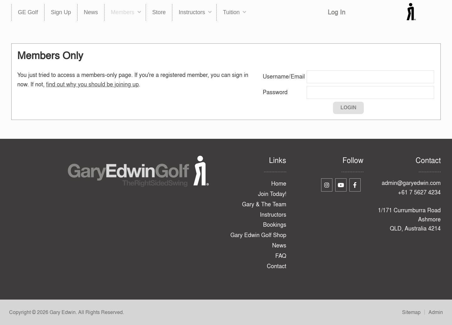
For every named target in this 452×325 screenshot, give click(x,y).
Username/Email (284, 76)
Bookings (274, 225)
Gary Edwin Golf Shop (258, 235)
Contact (276, 266)
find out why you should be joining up (92, 84)
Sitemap (411, 312)
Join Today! (272, 194)
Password (275, 92)
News (279, 245)
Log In (336, 12)
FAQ (280, 256)
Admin (435, 312)
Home (278, 183)
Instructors (273, 215)
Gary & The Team (264, 204)
